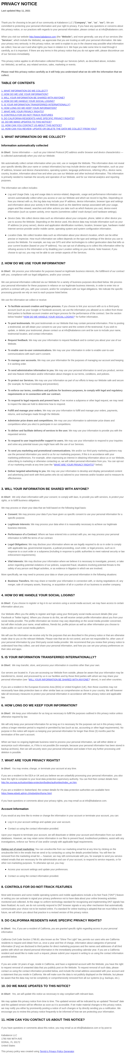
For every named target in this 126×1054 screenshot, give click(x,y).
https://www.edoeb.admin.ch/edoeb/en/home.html (26, 793)
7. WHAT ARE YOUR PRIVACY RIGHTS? (22, 111)
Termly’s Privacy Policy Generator (57, 1051)
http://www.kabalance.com (42, 36)
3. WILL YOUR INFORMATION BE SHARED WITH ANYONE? (33, 97)
